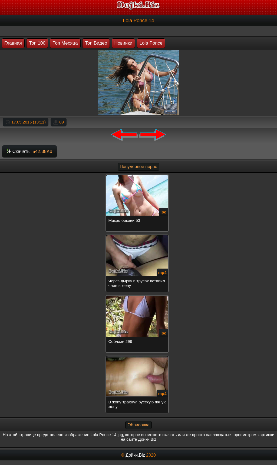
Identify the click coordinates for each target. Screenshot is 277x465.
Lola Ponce (151, 43)
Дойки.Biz (135, 455)
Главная (13, 43)
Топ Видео (96, 43)
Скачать (29, 151)
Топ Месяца (65, 43)
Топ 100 (37, 43)
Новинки (123, 43)
